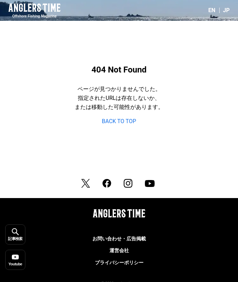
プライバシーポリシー (119, 262)
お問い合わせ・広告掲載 (119, 238)
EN (211, 10)
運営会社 (119, 250)
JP (226, 10)
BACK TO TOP (119, 121)
